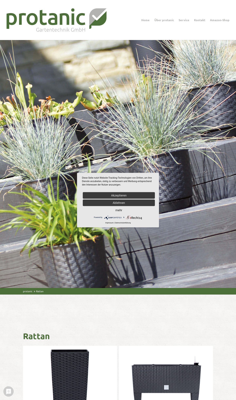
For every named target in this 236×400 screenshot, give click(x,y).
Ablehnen (119, 202)
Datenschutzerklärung (123, 223)
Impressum (109, 223)
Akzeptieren (119, 195)
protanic (27, 291)
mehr (118, 210)
